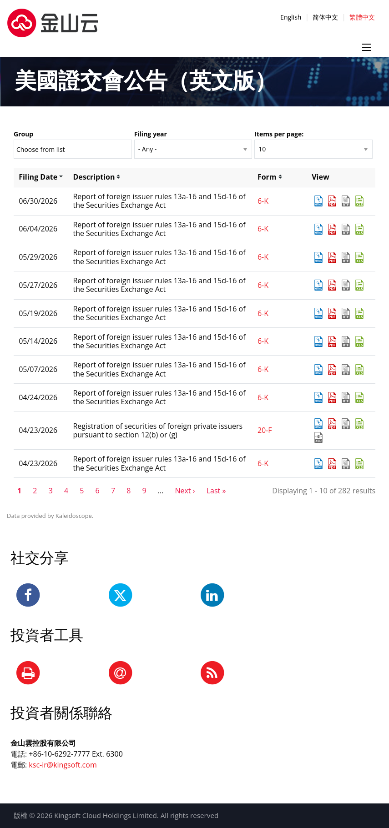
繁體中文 (362, 17)
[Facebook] (28, 595)
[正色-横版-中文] (52, 18)
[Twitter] (120, 595)
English (290, 17)
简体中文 (325, 17)
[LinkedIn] (212, 595)
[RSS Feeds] (212, 673)
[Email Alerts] (120, 673)
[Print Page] (28, 673)
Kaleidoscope (74, 516)
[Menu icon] (366, 47)
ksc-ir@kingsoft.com (62, 765)
